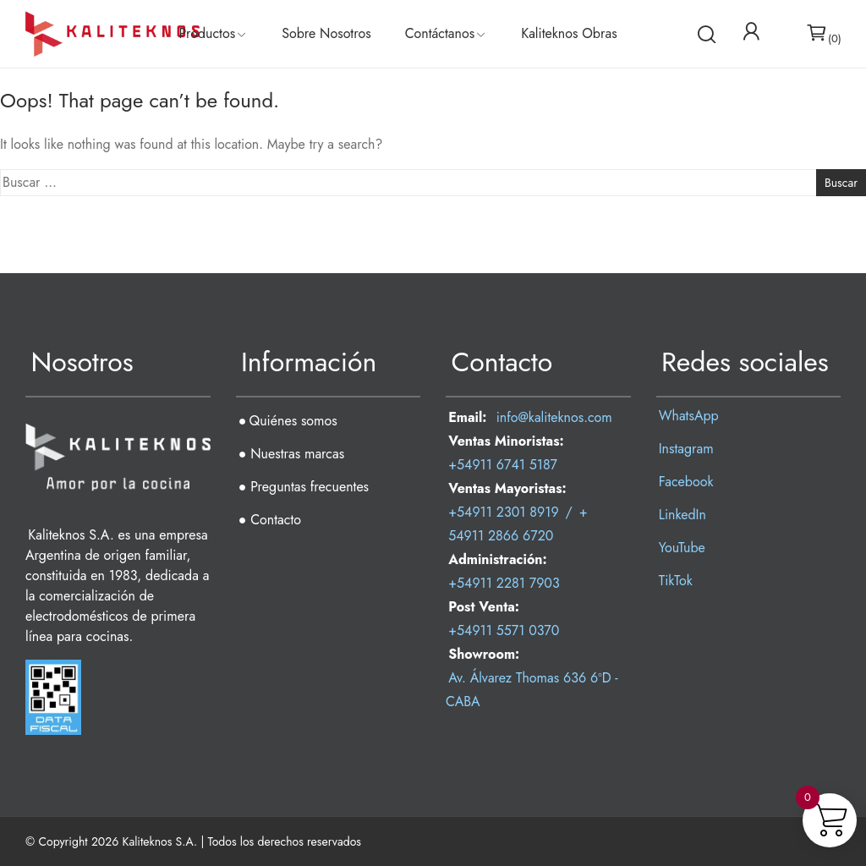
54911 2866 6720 (500, 535)
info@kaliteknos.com (554, 417)
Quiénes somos (293, 420)
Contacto (275, 519)
